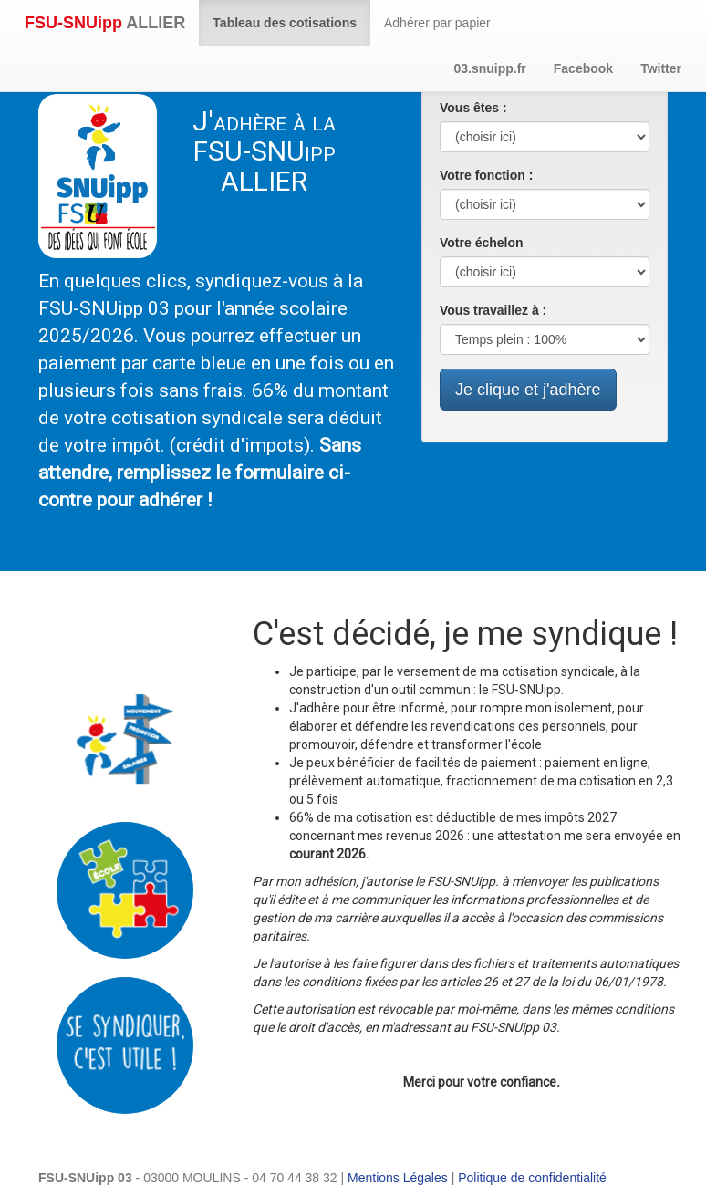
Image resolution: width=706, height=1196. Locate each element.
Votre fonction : (486, 175)
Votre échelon (482, 242)
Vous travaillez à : (493, 310)
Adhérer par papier (437, 23)
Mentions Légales (398, 1177)
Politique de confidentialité (532, 1177)
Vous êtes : (473, 107)
